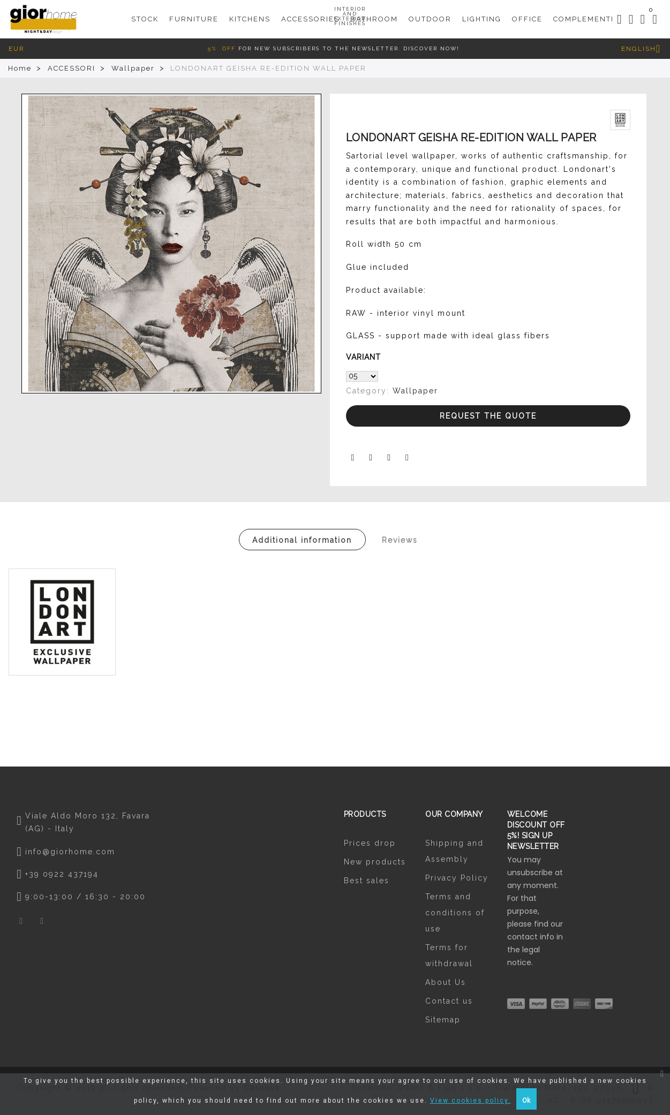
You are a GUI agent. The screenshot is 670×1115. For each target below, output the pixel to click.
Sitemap (443, 1019)
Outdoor (430, 14)
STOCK (145, 14)
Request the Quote (488, 416)
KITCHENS (249, 14)
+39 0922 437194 (62, 874)
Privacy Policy (456, 878)
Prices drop (370, 843)
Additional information (302, 540)
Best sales (366, 880)
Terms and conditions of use (455, 912)
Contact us (449, 1001)
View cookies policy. (470, 1100)
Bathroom (374, 14)
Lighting (481, 14)
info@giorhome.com (70, 851)
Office (527, 14)
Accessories (310, 16)
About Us (445, 982)
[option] (171, 243)
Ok (526, 1100)
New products (375, 862)
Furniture (194, 14)
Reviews (400, 540)
